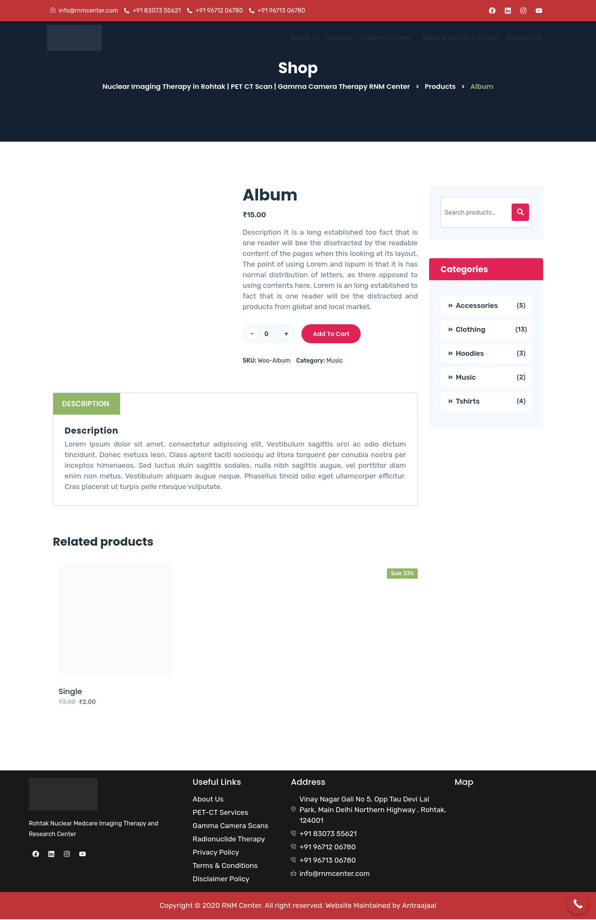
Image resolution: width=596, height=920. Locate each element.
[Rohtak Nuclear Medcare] (505, 824)
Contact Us (523, 38)
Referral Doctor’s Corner (454, 38)
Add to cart (331, 334)
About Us (289, 38)
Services (325, 38)
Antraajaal (419, 906)
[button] (327, 38)
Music (335, 361)
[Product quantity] (269, 334)
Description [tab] (86, 404)
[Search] (520, 213)
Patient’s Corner (377, 38)
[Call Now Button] (577, 903)
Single (70, 692)
